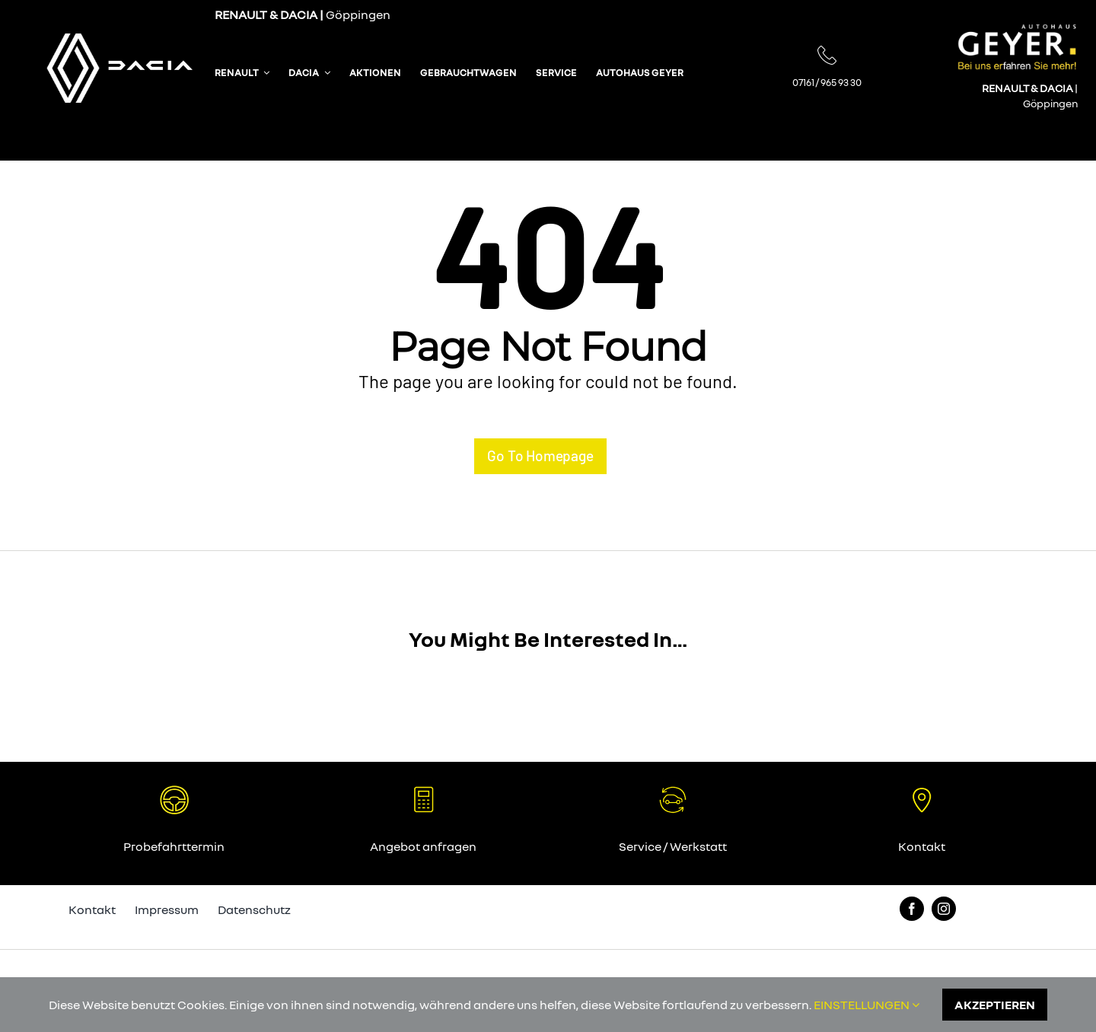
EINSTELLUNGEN (866, 1004)
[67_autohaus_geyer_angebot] (423, 790)
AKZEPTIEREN (994, 1004)
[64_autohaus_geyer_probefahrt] (174, 790)
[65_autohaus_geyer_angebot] (673, 790)
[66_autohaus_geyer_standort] (921, 790)
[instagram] (944, 909)
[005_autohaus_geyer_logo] (1017, 29)
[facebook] (912, 909)
